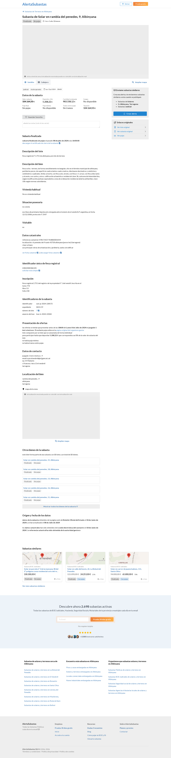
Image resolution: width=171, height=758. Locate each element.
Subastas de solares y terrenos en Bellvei (39, 705)
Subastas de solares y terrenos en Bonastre (40, 681)
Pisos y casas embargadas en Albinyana (81, 667)
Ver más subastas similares (33, 586)
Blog (89, 731)
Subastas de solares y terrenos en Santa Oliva (41, 685)
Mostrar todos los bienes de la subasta (60, 506)
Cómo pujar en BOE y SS (96, 735)
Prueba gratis (141, 4)
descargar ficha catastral (51, 252)
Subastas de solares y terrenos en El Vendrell (41, 677)
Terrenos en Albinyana (37, 11)
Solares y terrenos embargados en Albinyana (83, 671)
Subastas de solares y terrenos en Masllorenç (41, 696)
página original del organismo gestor (70, 330)
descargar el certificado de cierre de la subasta (41, 143)
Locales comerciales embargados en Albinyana (84, 676)
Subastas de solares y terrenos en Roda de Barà (42, 701)
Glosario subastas (94, 739)
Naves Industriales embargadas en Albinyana (83, 680)
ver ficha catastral (30, 252)
